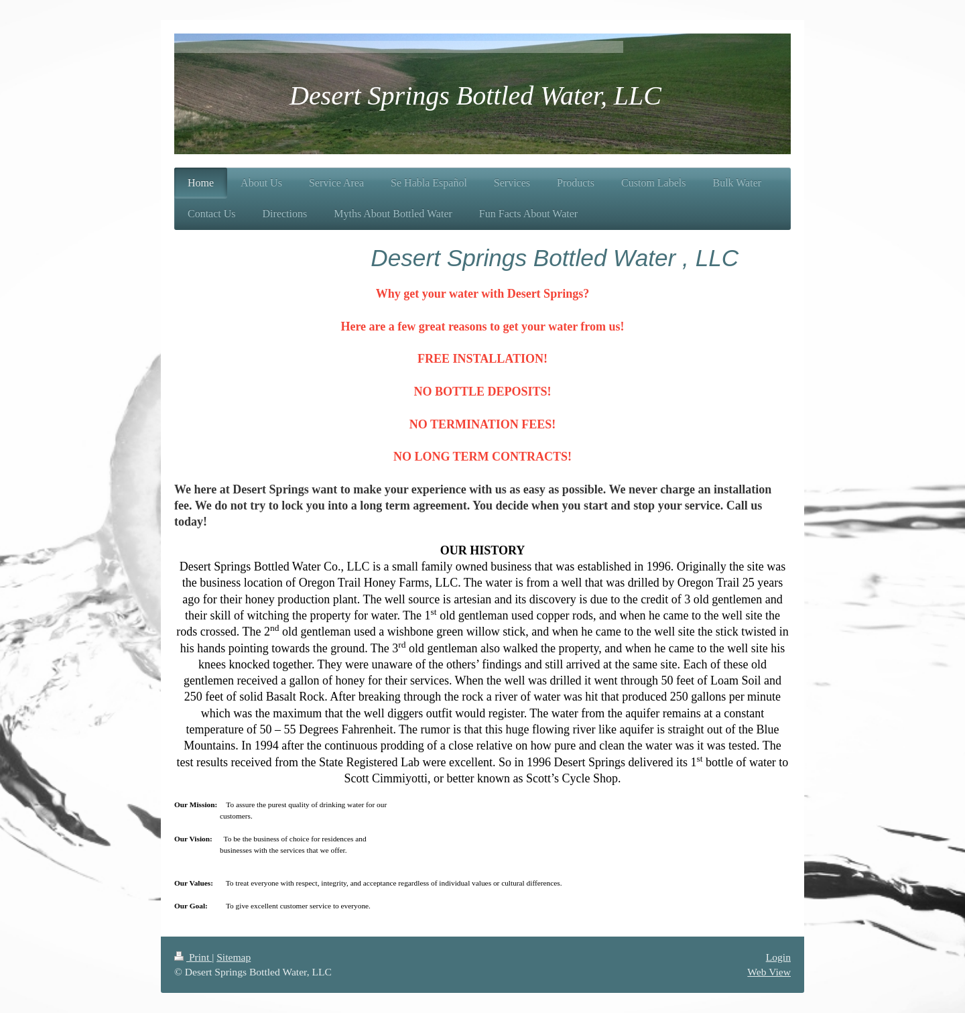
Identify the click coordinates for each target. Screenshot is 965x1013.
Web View (769, 971)
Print (193, 957)
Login (778, 957)
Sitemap (233, 957)
